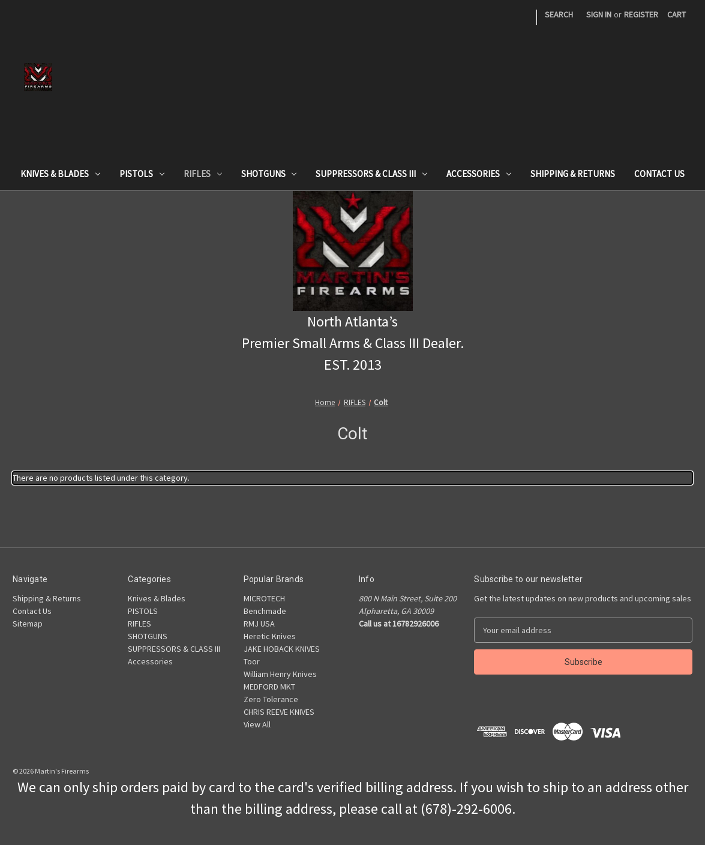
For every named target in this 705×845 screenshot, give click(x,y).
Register (641, 14)
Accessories (478, 173)
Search (559, 14)
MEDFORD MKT (269, 686)
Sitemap (28, 623)
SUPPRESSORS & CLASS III (371, 173)
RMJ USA (259, 623)
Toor (252, 661)
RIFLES (203, 173)
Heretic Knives (270, 636)
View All (257, 724)
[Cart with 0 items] (676, 14)
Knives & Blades (60, 173)
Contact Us (659, 173)
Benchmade (265, 611)
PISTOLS (141, 173)
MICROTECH (264, 598)
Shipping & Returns (572, 173)
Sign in (598, 14)
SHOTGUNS (269, 173)
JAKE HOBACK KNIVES (282, 648)
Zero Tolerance (271, 699)
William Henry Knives (280, 674)
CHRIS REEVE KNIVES (279, 711)
